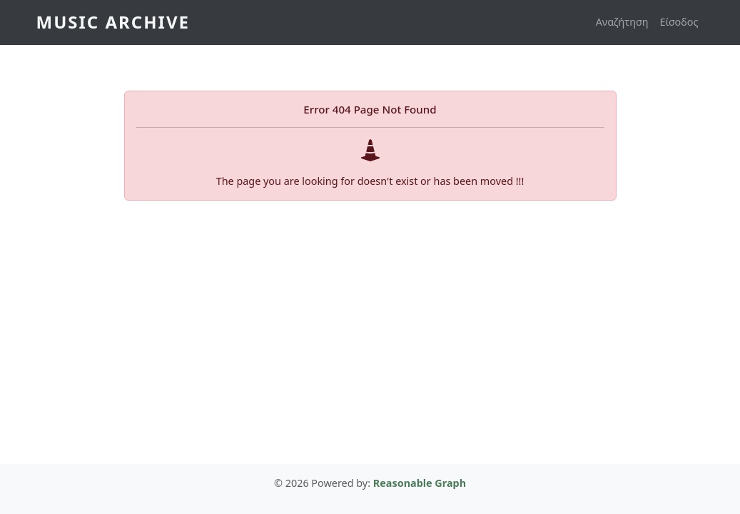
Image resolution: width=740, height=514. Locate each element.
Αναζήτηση (622, 22)
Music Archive (113, 22)
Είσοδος (679, 22)
